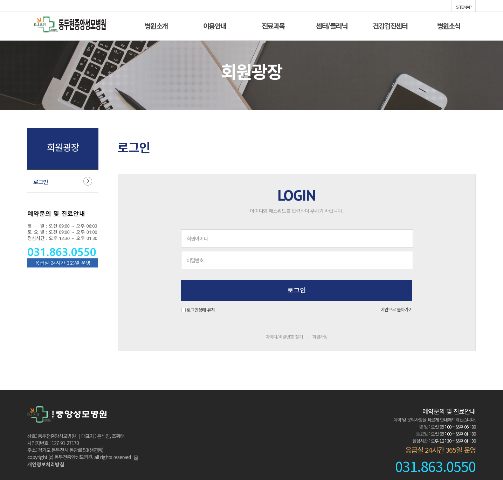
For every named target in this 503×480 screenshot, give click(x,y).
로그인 (40, 182)
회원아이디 (197, 238)
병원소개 (156, 25)
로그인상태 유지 (201, 309)
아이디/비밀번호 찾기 (284, 336)
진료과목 (273, 25)
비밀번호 (195, 260)
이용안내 (214, 25)
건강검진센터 (390, 25)
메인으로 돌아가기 (396, 309)
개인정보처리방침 (45, 464)
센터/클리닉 (331, 25)
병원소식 (448, 25)
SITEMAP (463, 6)
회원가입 (320, 336)
